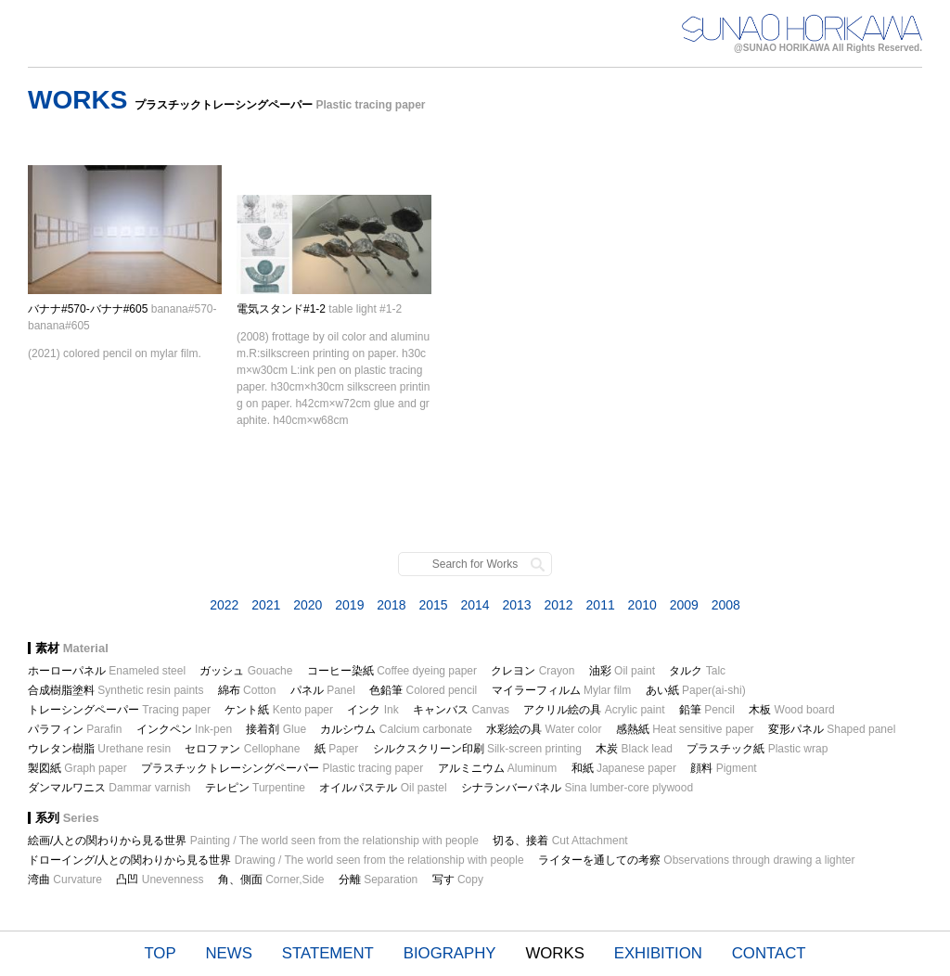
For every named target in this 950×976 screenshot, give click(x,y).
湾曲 (65, 879)
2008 (726, 604)
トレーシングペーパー (119, 709)
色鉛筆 (423, 690)
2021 (265, 604)
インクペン (184, 729)
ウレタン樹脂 (99, 748)
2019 (349, 604)
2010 (642, 604)
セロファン (242, 748)
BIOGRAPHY (450, 953)
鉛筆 (707, 709)
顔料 (723, 768)
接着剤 (276, 729)
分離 (378, 879)
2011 (600, 604)
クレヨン (532, 670)
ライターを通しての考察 (696, 860)
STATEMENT (328, 953)
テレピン (255, 787)
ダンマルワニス (109, 787)
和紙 (623, 768)
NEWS (229, 953)
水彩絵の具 (543, 729)
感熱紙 (685, 729)
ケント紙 (279, 709)
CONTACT (769, 953)
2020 (307, 604)
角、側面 (271, 879)
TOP (159, 953)
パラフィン (75, 729)
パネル (322, 690)
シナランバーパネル (577, 787)
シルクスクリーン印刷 (477, 748)
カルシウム (395, 729)
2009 (684, 604)
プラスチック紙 (757, 748)
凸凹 (159, 879)
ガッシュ (245, 670)
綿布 (247, 690)
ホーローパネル (107, 670)
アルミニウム (498, 768)
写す (457, 879)
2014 (474, 604)
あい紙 (696, 690)
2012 (559, 604)
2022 (224, 604)
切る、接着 (560, 840)
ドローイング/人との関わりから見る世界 (276, 860)
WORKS (554, 953)
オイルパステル (382, 787)
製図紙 (77, 768)
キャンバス (461, 709)
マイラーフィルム (562, 690)
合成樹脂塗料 (115, 690)
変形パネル (831, 729)
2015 (432, 604)
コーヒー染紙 (392, 670)
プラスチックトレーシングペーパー (282, 768)
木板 (792, 709)
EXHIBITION (658, 953)
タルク (697, 670)
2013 (516, 604)
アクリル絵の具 (593, 709)
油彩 (622, 670)
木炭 (634, 748)
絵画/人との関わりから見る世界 (253, 840)
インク (372, 709)
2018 (391, 604)
